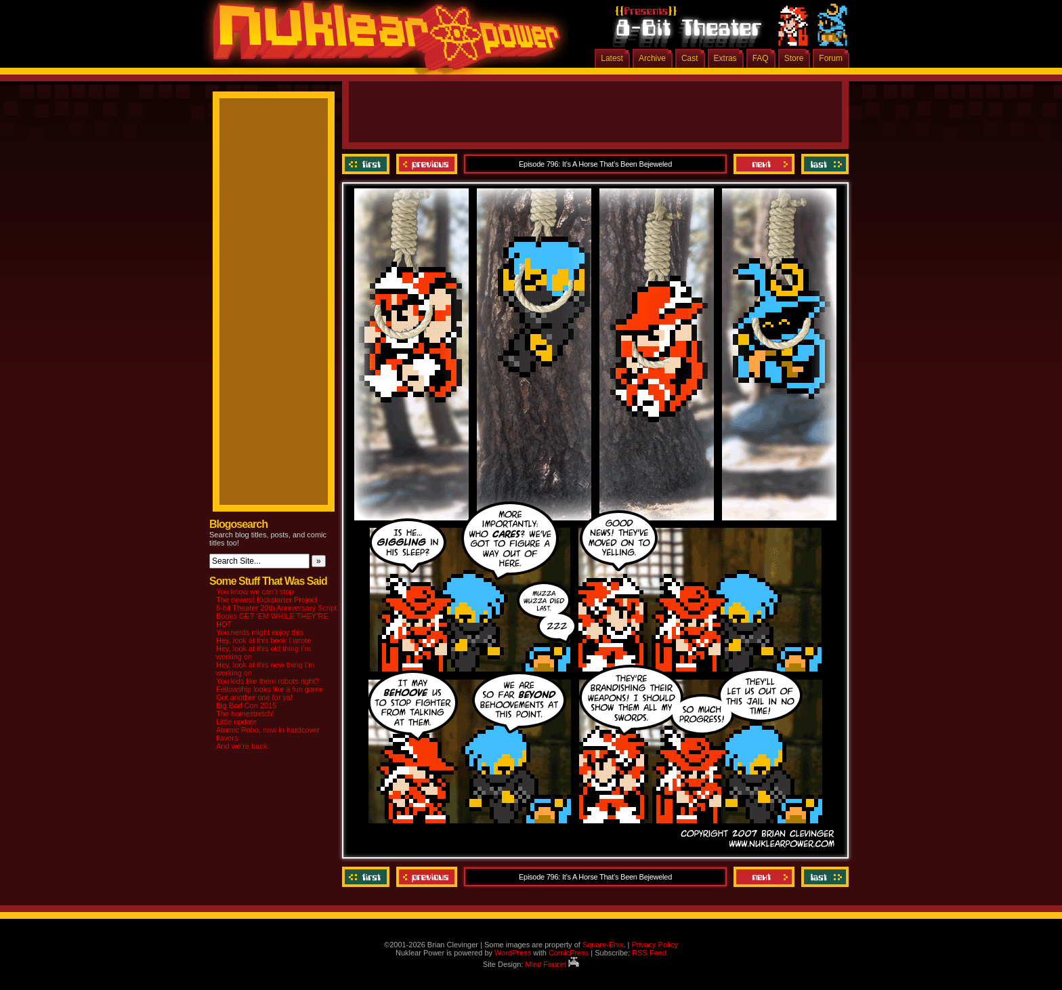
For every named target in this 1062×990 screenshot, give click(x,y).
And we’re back (241, 746)
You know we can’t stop (255, 591)
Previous (427, 164)
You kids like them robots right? (267, 681)
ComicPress (569, 953)
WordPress (512, 953)
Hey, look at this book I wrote (263, 640)
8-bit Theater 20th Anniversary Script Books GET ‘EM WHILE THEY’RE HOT (276, 616)
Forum (831, 58)
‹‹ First (367, 164)
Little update (236, 722)
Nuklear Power (382, 40)
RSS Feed (649, 953)
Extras (725, 58)
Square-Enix (603, 945)
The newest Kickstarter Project (266, 600)
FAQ (760, 58)
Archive (652, 58)
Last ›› (823, 164)
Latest (612, 58)
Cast (689, 58)
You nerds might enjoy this (259, 632)
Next (764, 164)
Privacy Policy (654, 945)
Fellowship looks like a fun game (269, 689)
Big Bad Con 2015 (246, 705)
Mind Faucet (552, 964)
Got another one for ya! (254, 697)
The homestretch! (245, 713)
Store (794, 58)
